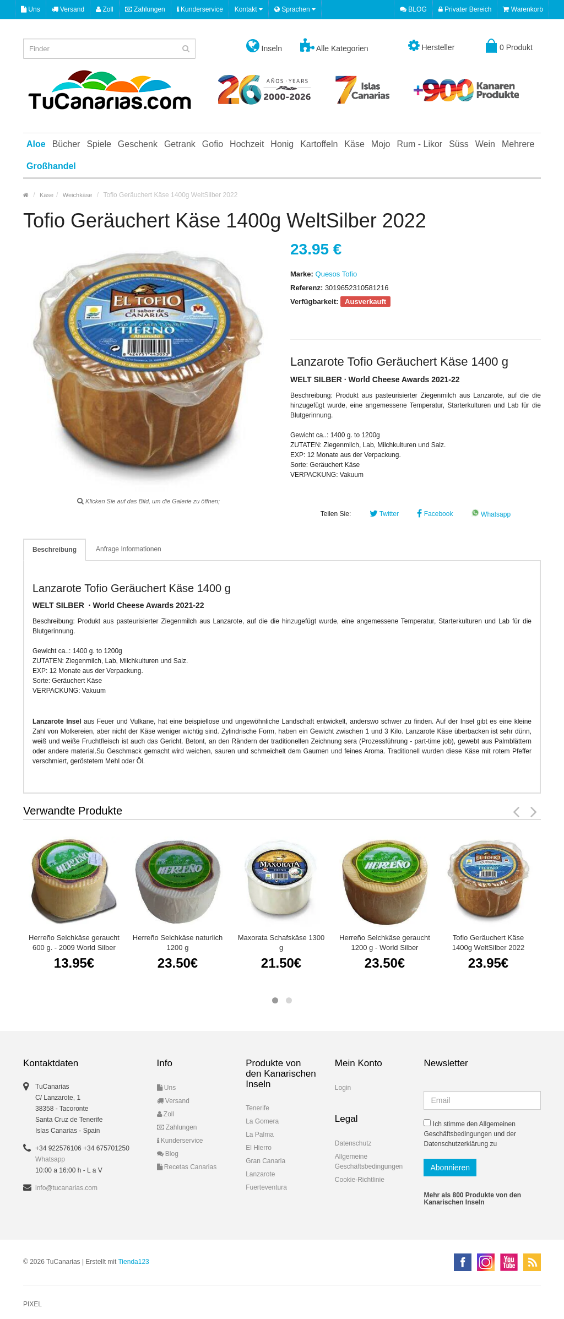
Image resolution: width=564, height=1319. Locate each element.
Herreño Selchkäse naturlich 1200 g (178, 942)
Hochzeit (247, 144)
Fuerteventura (266, 1187)
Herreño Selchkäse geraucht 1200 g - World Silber (384, 942)
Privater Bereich (465, 9)
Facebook (435, 514)
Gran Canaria (265, 1161)
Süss (459, 144)
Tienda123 (133, 1262)
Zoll (104, 9)
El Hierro (259, 1148)
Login (343, 1088)
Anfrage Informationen (128, 549)
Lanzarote (260, 1174)
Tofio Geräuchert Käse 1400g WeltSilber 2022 (488, 942)
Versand (68, 9)
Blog (167, 1154)
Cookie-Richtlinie (359, 1180)
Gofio (212, 144)
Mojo (381, 144)
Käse (354, 144)
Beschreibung (54, 549)
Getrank (180, 144)
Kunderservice (200, 9)
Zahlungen (145, 9)
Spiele (98, 144)
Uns (30, 9)
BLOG (413, 9)
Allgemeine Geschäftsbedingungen (369, 1161)
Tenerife (257, 1108)
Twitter (384, 514)
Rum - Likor (420, 144)
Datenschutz (353, 1143)
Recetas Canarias (187, 1167)
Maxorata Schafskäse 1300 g (281, 942)
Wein (485, 144)
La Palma (260, 1134)
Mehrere (518, 144)
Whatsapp (491, 514)
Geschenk (138, 144)
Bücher (66, 144)
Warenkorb (523, 9)
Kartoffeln (319, 144)
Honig (282, 144)
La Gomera (262, 1121)
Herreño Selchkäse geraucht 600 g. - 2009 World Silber (74, 942)
